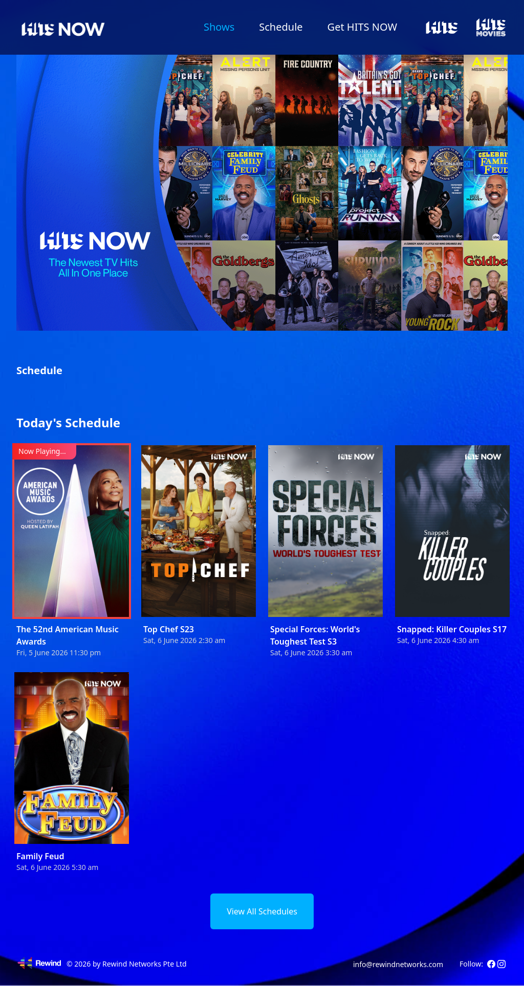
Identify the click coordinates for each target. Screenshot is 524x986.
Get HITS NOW (362, 27)
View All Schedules (262, 911)
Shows (219, 27)
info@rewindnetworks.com (398, 964)
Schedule (280, 27)
